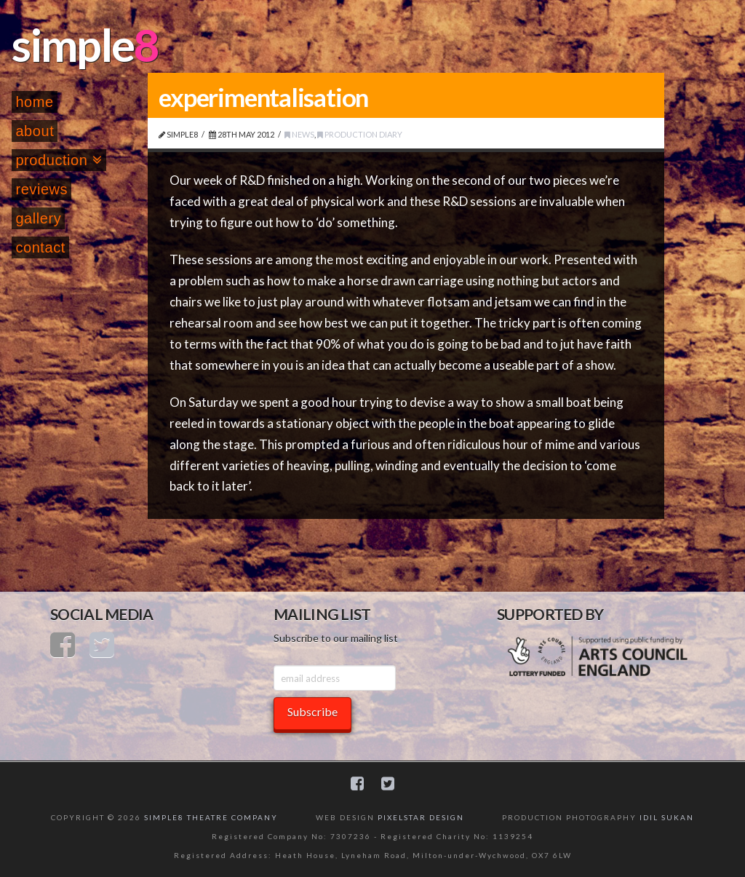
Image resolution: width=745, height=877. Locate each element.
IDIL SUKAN (667, 817)
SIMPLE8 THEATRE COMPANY (211, 817)
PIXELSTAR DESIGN (421, 817)
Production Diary (359, 134)
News (299, 134)
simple (73, 44)
